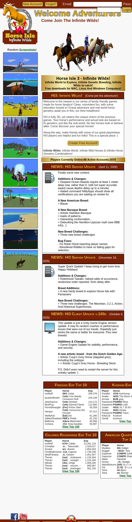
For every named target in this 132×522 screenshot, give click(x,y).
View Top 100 (70, 426)
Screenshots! (28, 49)
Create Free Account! (83, 143)
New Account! (32, 4)
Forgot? (51, 4)
